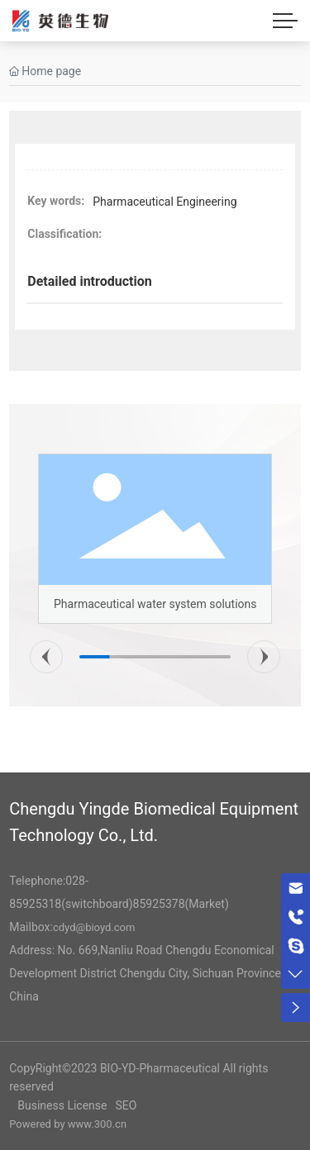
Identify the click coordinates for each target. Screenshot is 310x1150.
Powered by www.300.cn (67, 1124)
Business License (62, 1105)
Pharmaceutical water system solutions (155, 604)
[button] (46, 656)
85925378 (159, 903)
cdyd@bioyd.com (94, 927)
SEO (125, 1105)
